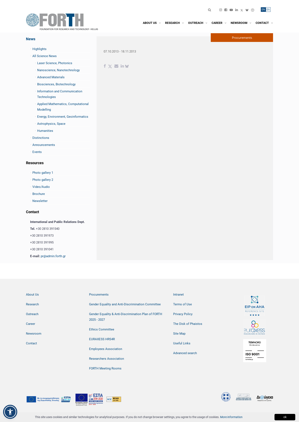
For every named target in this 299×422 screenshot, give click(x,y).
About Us (32, 294)
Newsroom (33, 333)
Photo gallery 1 (42, 173)
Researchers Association (106, 359)
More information (231, 417)
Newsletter (40, 201)
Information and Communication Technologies (59, 94)
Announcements (43, 145)
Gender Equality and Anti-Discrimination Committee (125, 304)
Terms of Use (182, 304)
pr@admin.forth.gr (53, 256)
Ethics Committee (101, 329)
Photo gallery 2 (42, 180)
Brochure (38, 194)
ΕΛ (268, 9)
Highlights (39, 49)
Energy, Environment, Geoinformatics (62, 117)
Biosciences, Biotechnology (56, 84)
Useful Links (181, 343)
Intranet (178, 294)
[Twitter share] (110, 66)
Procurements (99, 294)
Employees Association (105, 349)
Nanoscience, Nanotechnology (58, 70)
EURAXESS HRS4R (102, 339)
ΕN (263, 9)
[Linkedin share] (122, 66)
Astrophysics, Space (51, 124)
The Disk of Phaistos (187, 324)
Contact (31, 343)
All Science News (44, 56)
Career (30, 324)
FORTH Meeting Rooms (105, 368)
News (30, 39)
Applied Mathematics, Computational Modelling (63, 106)
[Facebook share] (105, 66)
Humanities (45, 131)
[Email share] (116, 66)
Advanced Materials (51, 77)
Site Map (179, 333)
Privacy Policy (182, 314)
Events (37, 152)
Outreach (32, 314)
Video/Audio (41, 187)
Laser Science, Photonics (54, 63)
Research (32, 304)
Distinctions (40, 138)
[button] (10, 412)
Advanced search (185, 353)
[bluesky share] (127, 66)
